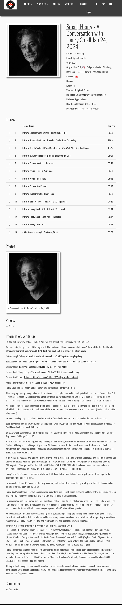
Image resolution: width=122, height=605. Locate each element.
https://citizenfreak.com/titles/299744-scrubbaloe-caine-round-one (64, 361)
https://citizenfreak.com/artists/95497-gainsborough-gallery (54, 356)
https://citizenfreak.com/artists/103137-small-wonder (43, 366)
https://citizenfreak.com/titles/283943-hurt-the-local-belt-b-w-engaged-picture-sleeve (46, 351)
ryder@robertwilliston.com (94, 94)
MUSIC (28, 4)
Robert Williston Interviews (87, 108)
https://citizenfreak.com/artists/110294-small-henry (41, 382)
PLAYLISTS (42, 4)
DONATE (83, 4)
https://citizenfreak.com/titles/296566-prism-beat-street (51, 377)
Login (88, 12)
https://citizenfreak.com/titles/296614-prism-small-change (52, 372)
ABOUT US (70, 4)
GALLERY (56, 4)
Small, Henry (79, 26)
